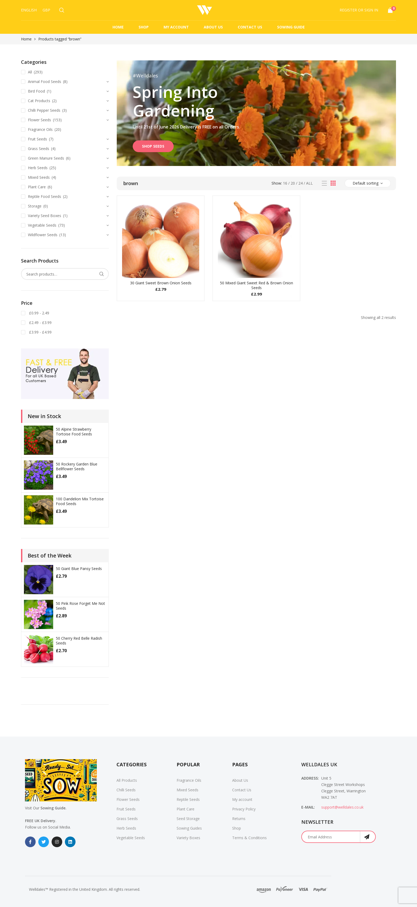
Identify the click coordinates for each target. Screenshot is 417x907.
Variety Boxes (188, 837)
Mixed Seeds (39, 177)
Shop (144, 27)
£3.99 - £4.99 (40, 332)
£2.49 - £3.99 (40, 322)
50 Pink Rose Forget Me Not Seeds (80, 606)
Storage (34, 206)
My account (176, 27)
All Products (126, 780)
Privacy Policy (244, 809)
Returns (238, 818)
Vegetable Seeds (42, 225)
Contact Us (250, 27)
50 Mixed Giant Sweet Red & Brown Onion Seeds (256, 285)
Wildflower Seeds (42, 234)
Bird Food (36, 91)
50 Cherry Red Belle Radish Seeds (79, 641)
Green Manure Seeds (46, 158)
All (309, 183)
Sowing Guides (189, 828)
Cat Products (39, 100)
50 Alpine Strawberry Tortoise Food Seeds (74, 431)
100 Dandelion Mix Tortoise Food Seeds (80, 501)
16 (285, 183)
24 (300, 183)
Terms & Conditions (249, 837)
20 (293, 183)
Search (101, 274)
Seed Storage (188, 818)
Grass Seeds (38, 148)
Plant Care (37, 186)
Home (118, 27)
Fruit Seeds (37, 139)
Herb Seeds (38, 167)
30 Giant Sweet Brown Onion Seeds (160, 282)
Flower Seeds (39, 119)
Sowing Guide (291, 27)
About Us (213, 27)
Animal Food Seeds (44, 81)
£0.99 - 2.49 (38, 312)
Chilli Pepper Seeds (44, 110)
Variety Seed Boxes (44, 215)
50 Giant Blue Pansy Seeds (79, 568)
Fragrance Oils (40, 129)
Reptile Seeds (188, 799)
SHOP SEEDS (153, 146)
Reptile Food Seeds (44, 196)
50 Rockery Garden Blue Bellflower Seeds (76, 466)
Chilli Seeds (126, 789)
